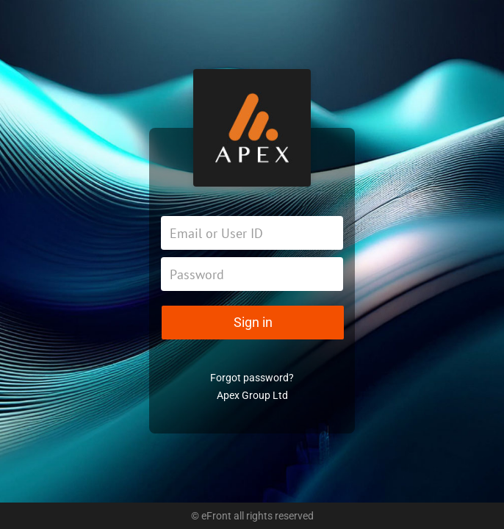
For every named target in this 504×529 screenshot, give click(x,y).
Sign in (253, 322)
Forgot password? (252, 378)
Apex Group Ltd (252, 395)
